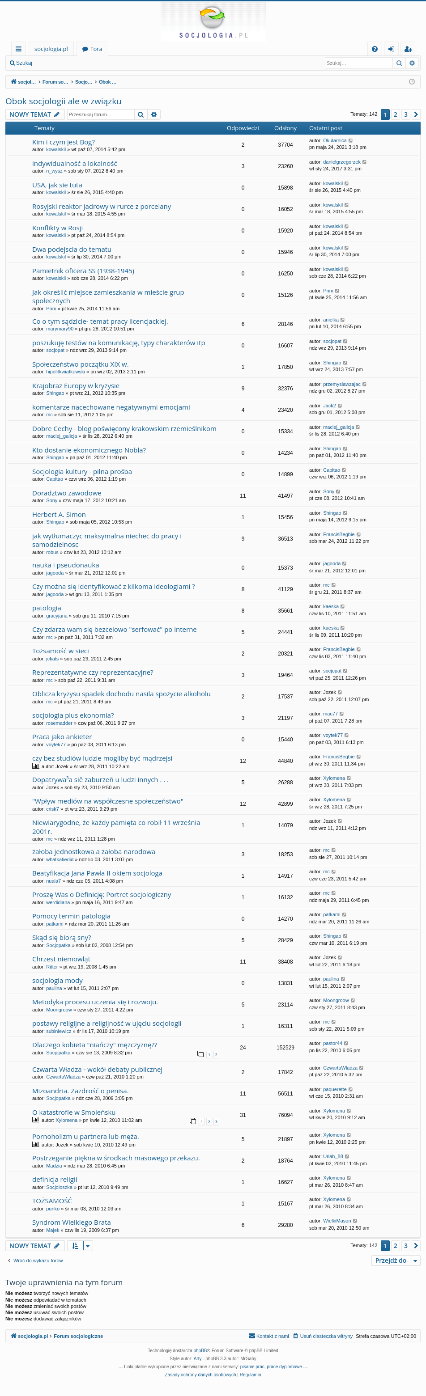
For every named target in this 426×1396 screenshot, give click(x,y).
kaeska (331, 606)
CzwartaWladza (63, 1076)
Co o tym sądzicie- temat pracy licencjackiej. (100, 321)
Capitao (54, 479)
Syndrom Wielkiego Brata (71, 1222)
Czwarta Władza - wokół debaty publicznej (97, 1069)
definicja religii (54, 1179)
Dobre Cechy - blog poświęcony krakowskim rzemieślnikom (124, 428)
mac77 (330, 713)
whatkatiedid (59, 859)
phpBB (200, 1350)
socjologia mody (57, 980)
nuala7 (53, 881)
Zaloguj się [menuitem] (393, 50)
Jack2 (329, 405)
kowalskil (56, 149)
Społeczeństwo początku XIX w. (80, 364)
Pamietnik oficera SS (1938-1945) (83, 270)
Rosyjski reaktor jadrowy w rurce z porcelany (101, 206)
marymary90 (59, 328)
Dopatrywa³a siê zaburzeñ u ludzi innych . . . (100, 779)
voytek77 (56, 744)
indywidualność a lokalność (74, 163)
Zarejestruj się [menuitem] (410, 50)
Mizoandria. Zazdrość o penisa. (80, 1090)
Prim (51, 308)
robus (52, 552)
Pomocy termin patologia (71, 915)
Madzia (54, 1165)
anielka (331, 319)
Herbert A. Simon (59, 514)
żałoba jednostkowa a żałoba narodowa (93, 851)
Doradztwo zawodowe (67, 492)
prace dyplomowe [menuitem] (284, 1366)
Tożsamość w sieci (60, 650)
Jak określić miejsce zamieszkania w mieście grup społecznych (108, 296)
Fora (96, 49)
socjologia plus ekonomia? (73, 715)
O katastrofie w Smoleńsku (74, 1112)
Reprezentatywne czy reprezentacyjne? (92, 672)
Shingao (332, 362)
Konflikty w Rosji (57, 227)
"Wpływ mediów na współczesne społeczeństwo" (107, 800)
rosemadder (59, 723)
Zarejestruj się (101, 63)
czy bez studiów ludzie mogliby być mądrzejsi (102, 757)
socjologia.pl (51, 49)
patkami (55, 923)
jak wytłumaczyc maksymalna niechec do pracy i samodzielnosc (107, 540)
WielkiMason (337, 1220)
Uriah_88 (333, 1156)
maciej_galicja (61, 436)
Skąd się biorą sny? (61, 937)
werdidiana (58, 902)
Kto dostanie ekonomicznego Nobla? (89, 449)
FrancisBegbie (338, 534)
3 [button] (406, 114)
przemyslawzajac (342, 384)
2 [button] (395, 114)
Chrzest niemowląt (61, 958)
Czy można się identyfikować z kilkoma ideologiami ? (113, 586)
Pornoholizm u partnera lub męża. (85, 1136)
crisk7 (52, 809)
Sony (51, 500)
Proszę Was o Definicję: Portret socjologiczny (101, 894)
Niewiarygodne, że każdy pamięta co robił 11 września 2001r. (116, 826)
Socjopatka (58, 945)
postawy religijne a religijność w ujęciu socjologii (107, 1023)
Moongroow (59, 1009)
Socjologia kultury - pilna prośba (82, 471)
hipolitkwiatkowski (65, 371)
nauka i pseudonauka (65, 564)
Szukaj (24, 63)
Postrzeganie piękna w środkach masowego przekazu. (116, 1157)
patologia (46, 607)
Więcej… (20, 50)
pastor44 (332, 1043)
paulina (54, 988)
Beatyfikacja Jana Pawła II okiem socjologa (97, 872)
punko (53, 1208)
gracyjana (57, 615)
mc (49, 414)
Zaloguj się (58, 63)
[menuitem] (375, 49)
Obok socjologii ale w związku (63, 101)
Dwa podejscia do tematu (71, 249)
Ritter (52, 966)
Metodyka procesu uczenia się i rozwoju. (95, 1001)
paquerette (335, 1089)
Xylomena (334, 778)
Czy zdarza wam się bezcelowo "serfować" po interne (114, 629)
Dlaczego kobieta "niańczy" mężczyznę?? (94, 1044)
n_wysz (54, 170)
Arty (198, 1358)
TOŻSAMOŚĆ (52, 1200)
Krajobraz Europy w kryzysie (75, 385)
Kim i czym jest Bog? (63, 141)
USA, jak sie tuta (57, 184)
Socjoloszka (59, 1187)
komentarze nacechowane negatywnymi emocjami (111, 406)
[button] (416, 114)
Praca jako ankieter (62, 736)
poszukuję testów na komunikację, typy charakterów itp (118, 342)
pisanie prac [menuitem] (252, 1366)
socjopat (55, 350)
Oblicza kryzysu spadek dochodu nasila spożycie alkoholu (121, 693)
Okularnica (335, 140)
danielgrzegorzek (342, 162)
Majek (52, 1230)
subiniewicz (58, 1031)
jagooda (55, 572)
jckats (52, 658)
